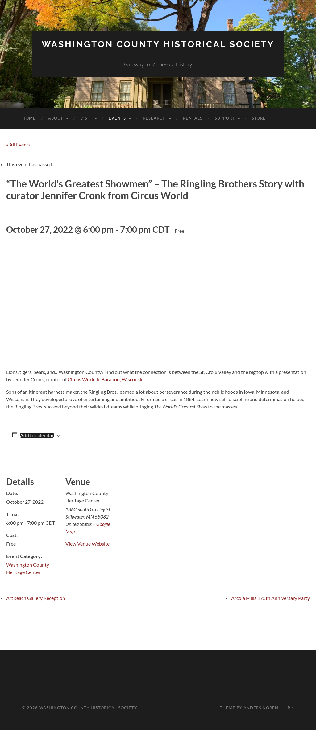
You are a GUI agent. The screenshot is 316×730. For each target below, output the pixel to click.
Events (117, 118)
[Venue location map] (157, 493)
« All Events (18, 144)
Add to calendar (37, 435)
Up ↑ (289, 707)
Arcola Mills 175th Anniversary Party (270, 598)
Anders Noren (260, 707)
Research (154, 118)
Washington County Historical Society (158, 44)
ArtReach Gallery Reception (35, 598)
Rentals (192, 118)
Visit (86, 118)
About (55, 118)
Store (259, 118)
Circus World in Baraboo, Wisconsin (106, 379)
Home (29, 118)
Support (225, 118)
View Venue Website (87, 544)
